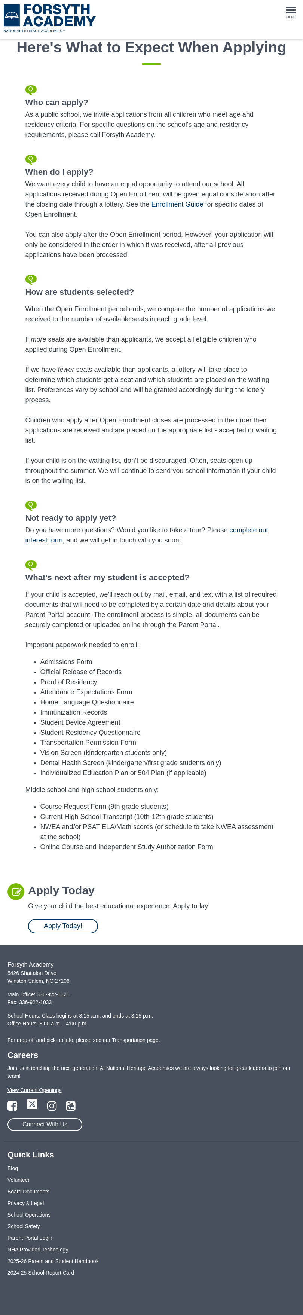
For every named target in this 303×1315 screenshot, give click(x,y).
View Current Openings (34, 1090)
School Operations (28, 1215)
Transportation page (135, 1040)
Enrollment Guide (177, 204)
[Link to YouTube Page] (71, 1108)
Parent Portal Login (29, 1238)
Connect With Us (44, 1124)
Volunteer (18, 1180)
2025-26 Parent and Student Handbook (53, 1261)
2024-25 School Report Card (40, 1273)
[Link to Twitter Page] (33, 1108)
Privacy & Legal (25, 1203)
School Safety (23, 1226)
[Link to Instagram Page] (52, 1108)
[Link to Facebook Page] (13, 1108)
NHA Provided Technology (37, 1250)
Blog (12, 1168)
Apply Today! (63, 926)
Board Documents (28, 1192)
